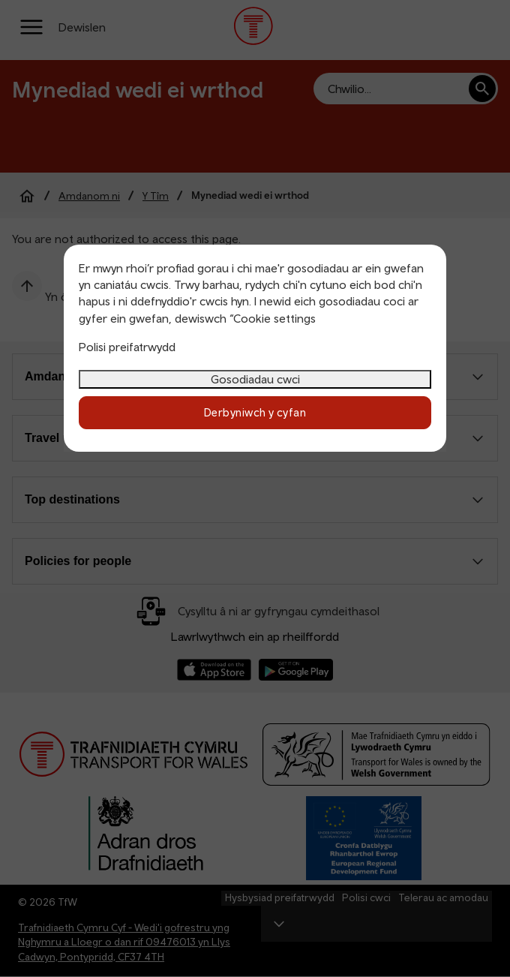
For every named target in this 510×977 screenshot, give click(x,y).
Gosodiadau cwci (255, 379)
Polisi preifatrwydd (127, 346)
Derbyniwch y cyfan (255, 412)
